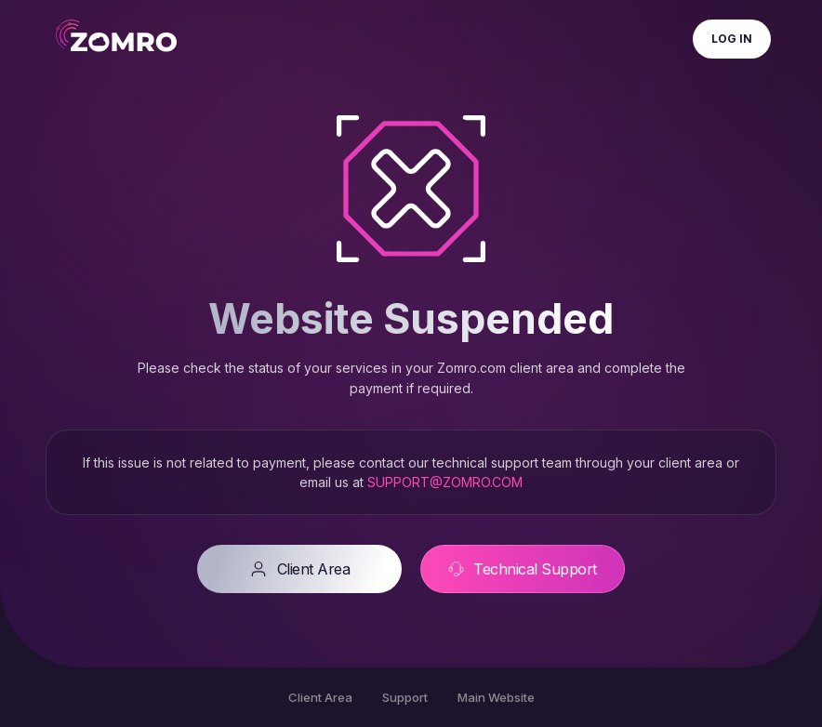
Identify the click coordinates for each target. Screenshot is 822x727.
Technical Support (522, 569)
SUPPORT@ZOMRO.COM (445, 482)
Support (405, 697)
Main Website (496, 697)
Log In (731, 39)
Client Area (300, 569)
